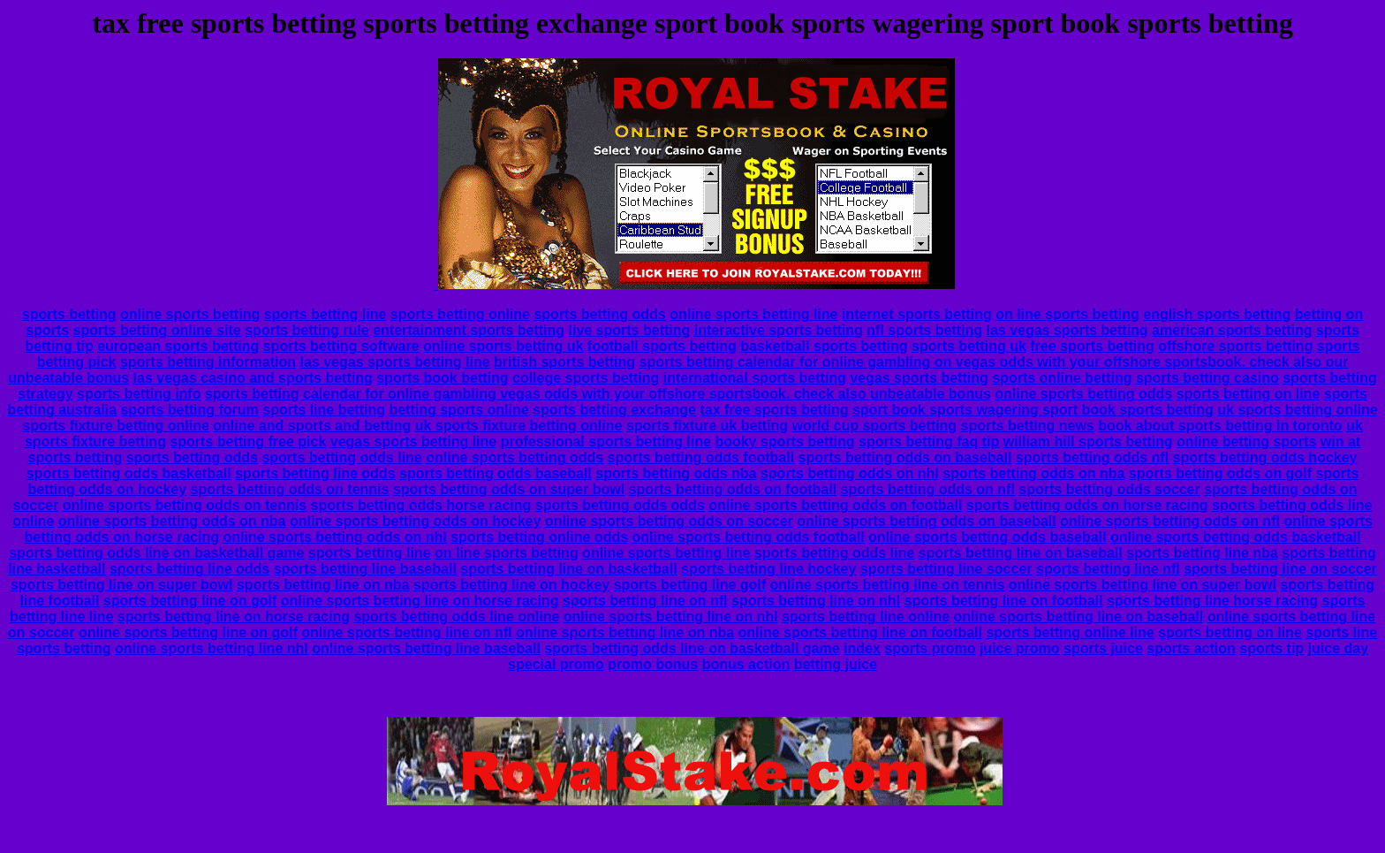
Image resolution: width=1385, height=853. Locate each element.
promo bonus (653, 664)
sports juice (1103, 648)
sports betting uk (969, 346)
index (862, 648)
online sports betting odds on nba (172, 521)
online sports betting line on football (860, 632)
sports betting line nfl (1108, 568)
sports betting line (325, 314)
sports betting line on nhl (815, 600)
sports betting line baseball (365, 568)
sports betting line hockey (768, 568)
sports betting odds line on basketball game (156, 552)
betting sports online (458, 409)
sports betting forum (189, 409)
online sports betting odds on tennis (185, 505)
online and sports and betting (312, 425)
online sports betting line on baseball (1079, 616)
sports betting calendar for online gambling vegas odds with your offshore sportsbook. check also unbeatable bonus (598, 393)
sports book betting (442, 377)
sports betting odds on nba (1033, 473)
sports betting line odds (315, 473)
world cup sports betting (874, 425)
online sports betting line (753, 314)
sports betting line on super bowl (122, 584)
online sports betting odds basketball (1235, 537)
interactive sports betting (778, 330)
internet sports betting (917, 314)
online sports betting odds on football (835, 505)
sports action (1191, 648)
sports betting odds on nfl (928, 489)
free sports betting (1092, 346)
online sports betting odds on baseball (926, 521)
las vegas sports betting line (394, 361)
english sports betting (1216, 314)
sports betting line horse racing (1212, 600)
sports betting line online (866, 616)
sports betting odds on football (733, 489)
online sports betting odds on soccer (669, 521)
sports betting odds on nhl (850, 473)
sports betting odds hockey (1265, 457)
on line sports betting (1067, 314)
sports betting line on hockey (511, 584)
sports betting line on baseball (1021, 552)
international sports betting (754, 377)
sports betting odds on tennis (290, 489)
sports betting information (208, 361)
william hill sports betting (1088, 441)
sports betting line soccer (946, 568)
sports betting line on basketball (568, 568)
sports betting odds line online (456, 616)
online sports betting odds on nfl (1170, 521)
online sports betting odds (1083, 393)
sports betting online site (157, 330)
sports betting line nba (1202, 552)
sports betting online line (1070, 632)
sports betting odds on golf (1220, 473)
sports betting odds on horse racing (1087, 505)
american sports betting (1232, 330)
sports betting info (139, 393)
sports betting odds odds (620, 505)
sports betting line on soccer (1280, 568)
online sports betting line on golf (188, 632)
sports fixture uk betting (707, 425)
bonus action (746, 664)
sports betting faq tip (929, 441)
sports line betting (323, 409)
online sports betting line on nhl (671, 616)
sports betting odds (599, 314)
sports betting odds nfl (1092, 457)
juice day (1338, 648)
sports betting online (460, 314)
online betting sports (1246, 441)
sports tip (1271, 648)
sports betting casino (1207, 377)
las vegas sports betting (1066, 330)
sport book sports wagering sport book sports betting (1033, 409)
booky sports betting (784, 441)
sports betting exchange (614, 409)
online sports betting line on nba (625, 632)
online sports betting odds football (748, 537)
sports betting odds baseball (495, 473)
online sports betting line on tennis (887, 584)
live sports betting (629, 330)
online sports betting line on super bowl (1142, 584)
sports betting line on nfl (645, 600)
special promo (555, 664)
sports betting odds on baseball (905, 457)
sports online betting (1061, 377)
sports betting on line (1249, 393)
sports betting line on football (1003, 600)
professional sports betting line (606, 441)
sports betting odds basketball (128, 473)
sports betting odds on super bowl (508, 489)
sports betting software (341, 346)
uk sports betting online (1297, 409)
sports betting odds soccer (1109, 489)
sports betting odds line (341, 457)
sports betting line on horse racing (233, 616)
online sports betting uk (503, 346)
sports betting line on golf (189, 600)
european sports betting (178, 346)
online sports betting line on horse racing (420, 600)
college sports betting (585, 377)
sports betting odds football (701, 457)
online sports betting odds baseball (987, 537)
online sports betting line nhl (211, 648)
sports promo (929, 648)
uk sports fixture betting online (519, 425)
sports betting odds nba (675, 473)
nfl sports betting (924, 330)
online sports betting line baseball (426, 648)
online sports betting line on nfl (406, 632)
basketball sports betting (823, 346)
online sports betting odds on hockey (415, 521)
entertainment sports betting (468, 330)
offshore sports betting (1235, 346)
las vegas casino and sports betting (253, 377)
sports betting (69, 314)
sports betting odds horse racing (421, 505)
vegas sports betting (919, 377)
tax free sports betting (774, 409)
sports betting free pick (248, 441)
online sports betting (190, 314)
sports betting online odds (539, 537)
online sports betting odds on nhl (334, 537)
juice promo (1020, 648)
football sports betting (662, 346)
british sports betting (564, 361)
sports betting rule (306, 330)
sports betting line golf (690, 584)
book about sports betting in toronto (1220, 425)
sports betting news (1027, 425)
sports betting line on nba (323, 584)
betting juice (835, 664)
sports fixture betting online (115, 425)
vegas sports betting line (413, 441)
